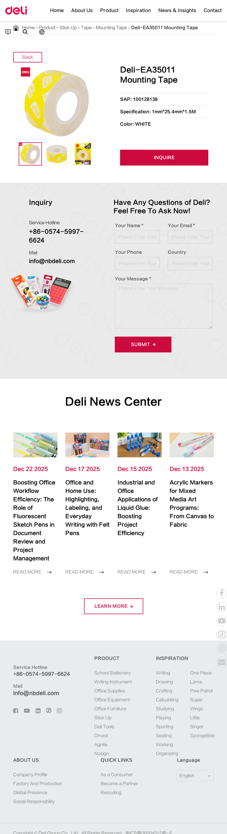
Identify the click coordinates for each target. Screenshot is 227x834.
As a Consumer (117, 757)
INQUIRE (164, 158)
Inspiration (138, 14)
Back (27, 57)
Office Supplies (109, 674)
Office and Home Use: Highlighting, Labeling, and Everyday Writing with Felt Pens (85, 499)
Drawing (164, 665)
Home (57, 14)
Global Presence (30, 775)
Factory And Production (37, 766)
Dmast (101, 718)
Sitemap (50, 824)
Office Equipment (112, 683)
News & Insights (177, 14)
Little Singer (197, 705)
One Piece (201, 656)
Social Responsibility (34, 784)
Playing (163, 701)
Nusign (101, 736)
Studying (165, 692)
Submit (143, 344)
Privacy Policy (78, 824)
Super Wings (196, 687)
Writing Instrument (113, 665)
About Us (82, 14)
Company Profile (30, 757)
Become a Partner (119, 766)
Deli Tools (104, 709)
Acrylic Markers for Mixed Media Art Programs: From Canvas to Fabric (191, 495)
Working (164, 727)
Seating (164, 718)
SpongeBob (202, 718)
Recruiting (111, 775)
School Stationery (112, 656)
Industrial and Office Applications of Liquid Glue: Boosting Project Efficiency (139, 499)
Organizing (167, 736)
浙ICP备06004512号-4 (148, 816)
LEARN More (114, 589)
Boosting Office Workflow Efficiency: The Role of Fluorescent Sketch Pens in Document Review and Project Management (35, 512)
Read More (32, 555)
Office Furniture (110, 692)
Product (109, 14)
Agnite (100, 727)
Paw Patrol (201, 674)
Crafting (164, 674)
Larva (196, 665)
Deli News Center (113, 402)
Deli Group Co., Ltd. (58, 816)
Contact (213, 14)
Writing (163, 656)
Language (185, 743)
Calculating (167, 683)
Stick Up (102, 701)
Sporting (164, 709)
